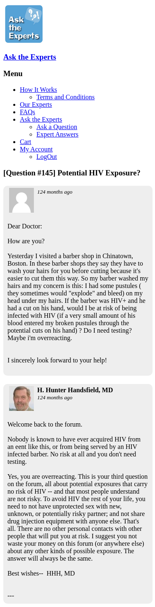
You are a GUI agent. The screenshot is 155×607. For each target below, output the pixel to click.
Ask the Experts (29, 57)
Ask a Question (56, 126)
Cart (25, 141)
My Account (36, 149)
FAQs (27, 111)
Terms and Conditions (65, 97)
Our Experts (36, 104)
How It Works (38, 89)
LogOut (46, 156)
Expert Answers (57, 134)
